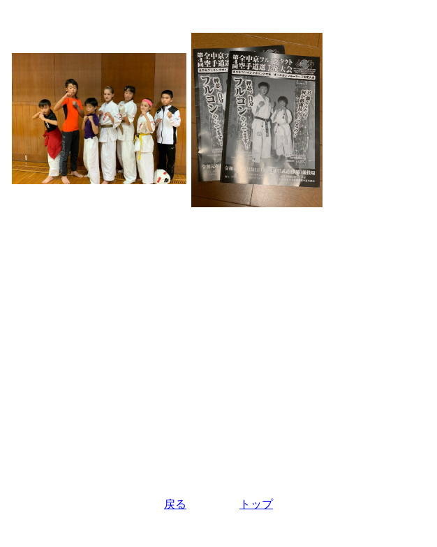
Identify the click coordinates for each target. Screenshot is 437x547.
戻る (175, 504)
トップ (256, 504)
